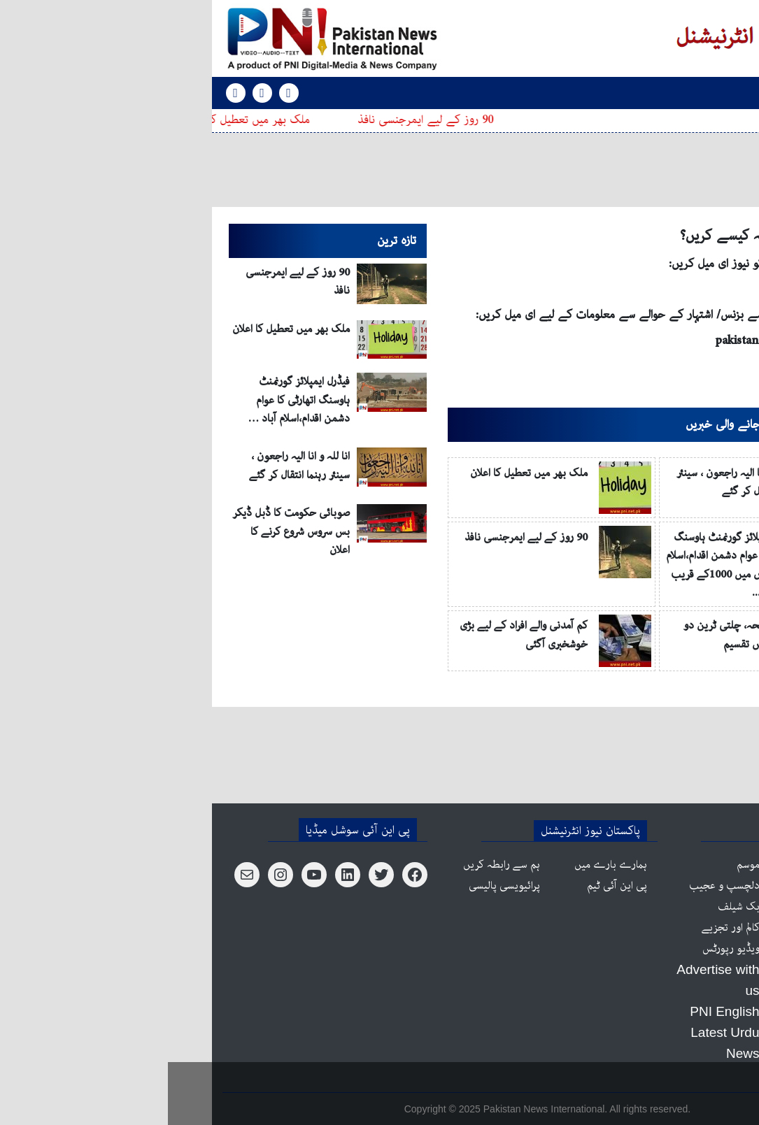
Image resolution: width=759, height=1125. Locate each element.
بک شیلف (571, 906)
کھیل (689, 1011)
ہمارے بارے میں (442, 865)
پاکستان (683, 885)
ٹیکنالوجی (678, 1032)
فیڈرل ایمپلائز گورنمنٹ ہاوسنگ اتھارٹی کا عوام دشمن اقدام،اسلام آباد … (131, 400)
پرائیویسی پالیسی (336, 885)
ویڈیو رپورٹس (563, 948)
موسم (580, 865)
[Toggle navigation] (685, 93)
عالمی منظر (676, 906)
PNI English (626, 93)
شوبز (688, 948)
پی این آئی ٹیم (449, 885)
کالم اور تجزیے (563, 927)
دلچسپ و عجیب (556, 885)
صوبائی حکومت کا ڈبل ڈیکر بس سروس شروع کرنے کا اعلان (123, 532)
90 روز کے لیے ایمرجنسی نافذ (254, 119)
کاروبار (685, 969)
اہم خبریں (679, 865)
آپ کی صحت (671, 1053)
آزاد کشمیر (677, 927)
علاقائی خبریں (670, 990)
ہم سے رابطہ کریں (333, 865)
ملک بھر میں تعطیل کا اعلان (75, 119)
